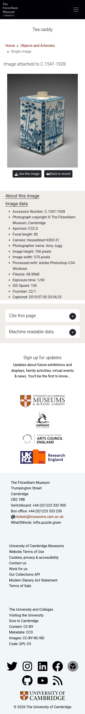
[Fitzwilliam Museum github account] (27, 680)
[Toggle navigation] (76, 9)
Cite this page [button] (22, 315)
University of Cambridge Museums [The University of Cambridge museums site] (36, 546)
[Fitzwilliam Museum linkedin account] (58, 666)
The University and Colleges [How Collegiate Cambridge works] (31, 609)
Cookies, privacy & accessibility (34, 557)
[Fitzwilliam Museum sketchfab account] (73, 666)
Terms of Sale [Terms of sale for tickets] (20, 586)
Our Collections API (24, 574)
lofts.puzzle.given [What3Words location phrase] (47, 522)
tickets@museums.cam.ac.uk (39, 517)
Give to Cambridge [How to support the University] (24, 621)
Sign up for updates (42, 357)
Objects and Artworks (37, 45)
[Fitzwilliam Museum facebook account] (43, 666)
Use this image (27, 174)
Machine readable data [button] (31, 331)
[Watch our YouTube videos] (43, 680)
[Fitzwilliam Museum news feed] (57, 680)
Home (10, 45)
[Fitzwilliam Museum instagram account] (27, 666)
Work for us (18, 569)
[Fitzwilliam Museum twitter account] (12, 666)
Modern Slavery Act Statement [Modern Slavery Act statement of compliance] (33, 580)
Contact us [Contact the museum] (17, 563)
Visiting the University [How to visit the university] (26, 615)
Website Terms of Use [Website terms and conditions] (26, 552)
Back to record (58, 174)
